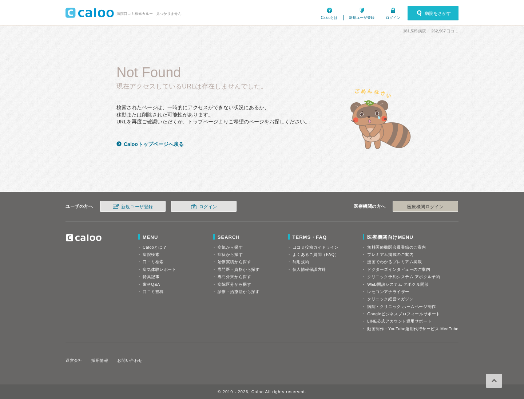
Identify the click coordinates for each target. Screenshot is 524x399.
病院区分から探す (234, 284)
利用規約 (301, 262)
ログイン (393, 18)
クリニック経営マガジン (390, 299)
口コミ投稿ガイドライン (316, 247)
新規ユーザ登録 (361, 18)
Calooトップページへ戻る (154, 144)
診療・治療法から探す (239, 291)
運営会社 (74, 360)
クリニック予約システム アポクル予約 (403, 276)
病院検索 (151, 254)
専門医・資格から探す (239, 269)
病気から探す (230, 247)
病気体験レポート (159, 269)
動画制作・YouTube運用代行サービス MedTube (412, 329)
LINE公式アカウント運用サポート (399, 321)
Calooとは (329, 18)
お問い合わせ (129, 360)
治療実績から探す (234, 262)
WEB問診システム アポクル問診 (398, 284)
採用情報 (99, 360)
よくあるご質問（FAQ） (316, 254)
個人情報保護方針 (309, 269)
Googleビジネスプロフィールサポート (403, 314)
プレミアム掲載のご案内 (390, 254)
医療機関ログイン (425, 206)
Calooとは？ (155, 247)
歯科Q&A (151, 284)
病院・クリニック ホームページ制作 (401, 306)
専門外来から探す (234, 276)
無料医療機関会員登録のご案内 (396, 247)
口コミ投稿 (153, 291)
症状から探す (230, 254)
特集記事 (151, 276)
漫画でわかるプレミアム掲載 (394, 262)
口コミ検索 (153, 262)
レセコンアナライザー (388, 291)
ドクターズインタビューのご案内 (398, 269)
